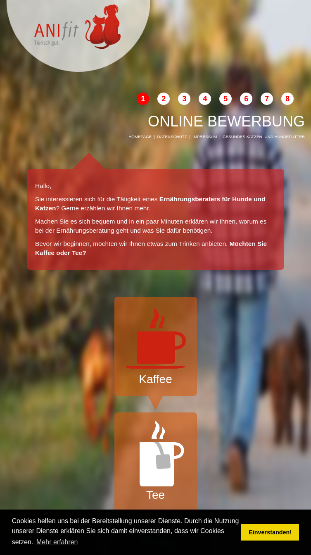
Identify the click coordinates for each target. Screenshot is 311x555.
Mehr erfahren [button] (57, 541)
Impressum (204, 136)
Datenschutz (172, 136)
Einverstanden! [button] (270, 532)
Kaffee (156, 345)
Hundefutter (290, 136)
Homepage (140, 136)
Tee (156, 461)
